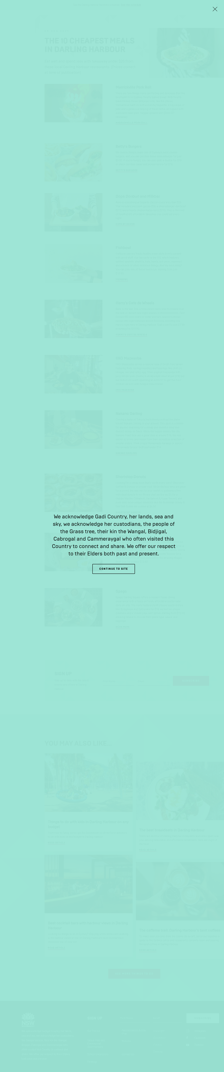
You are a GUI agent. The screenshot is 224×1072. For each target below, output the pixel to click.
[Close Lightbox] (215, 9)
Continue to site (113, 568)
